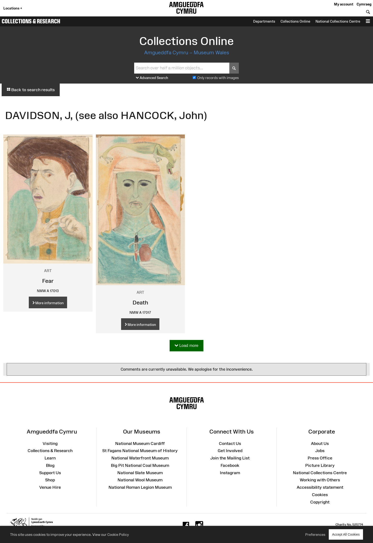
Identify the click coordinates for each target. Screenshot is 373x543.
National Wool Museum (140, 480)
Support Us (50, 472)
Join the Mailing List (230, 458)
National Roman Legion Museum (140, 487)
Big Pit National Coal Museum (140, 465)
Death (140, 302)
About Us (320, 443)
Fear (48, 281)
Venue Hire (50, 487)
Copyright (319, 502)
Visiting (50, 443)
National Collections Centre (337, 21)
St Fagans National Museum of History (140, 450)
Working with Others (320, 480)
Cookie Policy (118, 535)
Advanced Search (152, 78)
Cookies (320, 494)
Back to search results (31, 89)
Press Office (320, 458)
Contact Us (230, 443)
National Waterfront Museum (140, 458)
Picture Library (320, 465)
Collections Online (295, 21)
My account (343, 4)
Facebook (230, 465)
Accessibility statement (320, 487)
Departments (264, 21)
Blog (50, 465)
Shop (50, 480)
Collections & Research (31, 21)
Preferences (315, 535)
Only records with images (218, 78)
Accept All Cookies (346, 534)
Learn (50, 458)
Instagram (230, 472)
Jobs (319, 450)
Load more (186, 345)
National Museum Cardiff (140, 443)
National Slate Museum (140, 472)
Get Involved (230, 450)
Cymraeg (364, 4)
